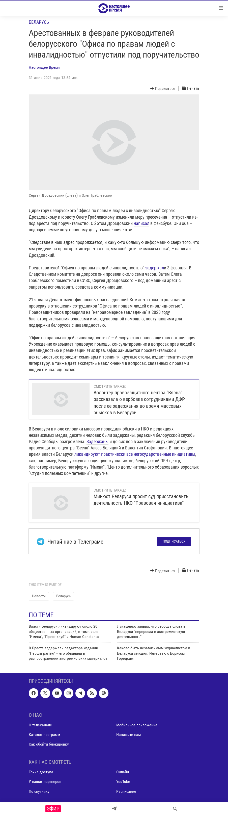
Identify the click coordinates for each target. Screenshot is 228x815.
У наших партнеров (45, 781)
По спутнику (39, 791)
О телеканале (40, 725)
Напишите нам (128, 734)
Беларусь (39, 22)
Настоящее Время (44, 67)
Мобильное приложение (136, 725)
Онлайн (122, 772)
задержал (154, 267)
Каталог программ (44, 734)
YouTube (123, 781)
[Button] (162, 88)
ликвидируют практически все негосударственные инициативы (134, 454)
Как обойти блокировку (49, 744)
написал (141, 223)
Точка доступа (41, 772)
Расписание (126, 791)
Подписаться (174, 541)
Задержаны (97, 441)
